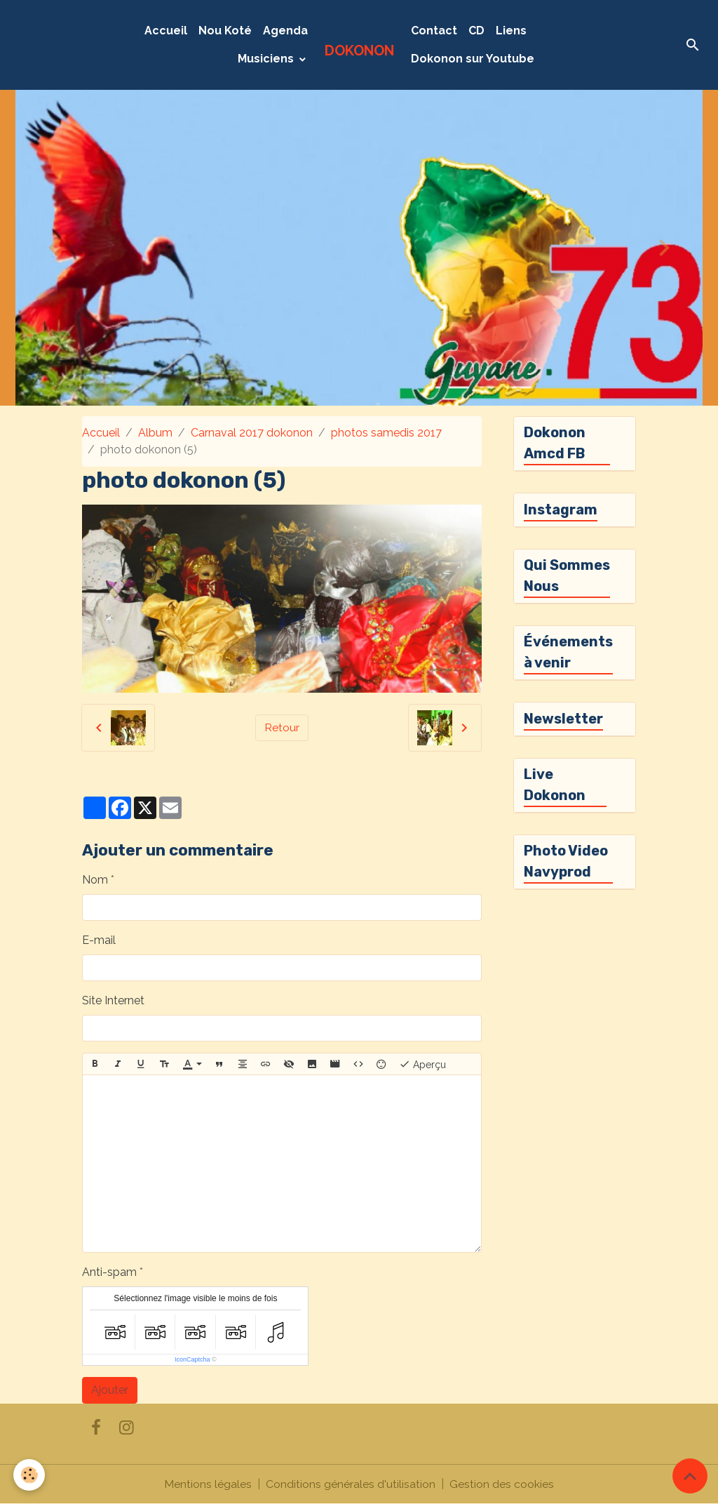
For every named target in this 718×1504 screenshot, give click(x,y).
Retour (281, 727)
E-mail (99, 940)
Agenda (285, 30)
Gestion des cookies (501, 1484)
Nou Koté (225, 30)
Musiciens (267, 58)
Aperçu (422, 1064)
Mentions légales (208, 1484)
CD (476, 30)
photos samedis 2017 (386, 432)
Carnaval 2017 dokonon (252, 432)
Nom (95, 879)
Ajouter (109, 1390)
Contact (434, 30)
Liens (511, 30)
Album (155, 432)
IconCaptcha (192, 1359)
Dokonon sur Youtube (472, 58)
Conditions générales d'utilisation (350, 1484)
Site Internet (113, 1000)
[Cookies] (30, 1475)
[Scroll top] (689, 1475)
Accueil (165, 30)
